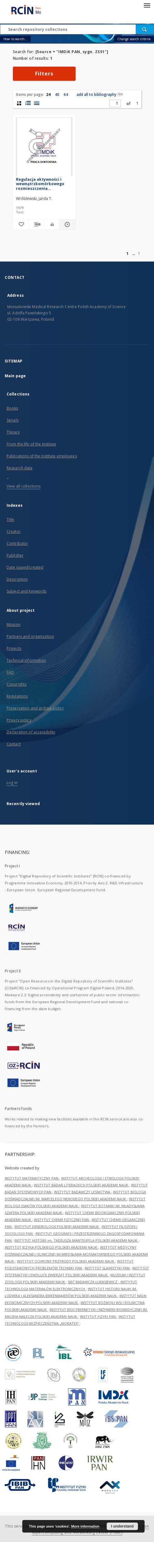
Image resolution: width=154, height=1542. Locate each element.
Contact (14, 744)
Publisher (15, 555)
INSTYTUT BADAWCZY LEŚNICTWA (82, 1192)
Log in (12, 782)
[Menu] (146, 5)
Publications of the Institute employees (42, 456)
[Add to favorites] (21, 224)
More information (85, 1526)
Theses (13, 432)
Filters (44, 73)
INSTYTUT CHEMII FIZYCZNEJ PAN (62, 1219)
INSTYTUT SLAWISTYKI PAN (107, 1268)
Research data (20, 468)
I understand (122, 1526)
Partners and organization (30, 636)
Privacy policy (19, 720)
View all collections (23, 486)
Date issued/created (25, 567)
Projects (14, 648)
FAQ (10, 672)
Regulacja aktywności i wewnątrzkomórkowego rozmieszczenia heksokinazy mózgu (40, 184)
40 (57, 94)
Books (12, 408)
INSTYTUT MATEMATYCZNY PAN (32, 1178)
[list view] (37, 103)
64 (66, 94)
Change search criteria (134, 39)
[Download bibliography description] (37, 224)
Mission (13, 624)
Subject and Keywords (26, 591)
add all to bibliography (100, 94)
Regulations (17, 696)
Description (17, 579)
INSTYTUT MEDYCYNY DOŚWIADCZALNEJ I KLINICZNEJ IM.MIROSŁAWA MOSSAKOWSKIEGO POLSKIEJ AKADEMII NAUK (76, 1254)
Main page (15, 376)
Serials (13, 420)
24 (48, 94)
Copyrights (16, 684)
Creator (14, 531)
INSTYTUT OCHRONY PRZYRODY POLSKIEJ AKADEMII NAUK (66, 1261)
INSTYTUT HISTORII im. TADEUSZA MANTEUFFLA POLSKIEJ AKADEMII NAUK (76, 1240)
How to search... (15, 39)
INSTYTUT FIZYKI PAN (98, 1316)
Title (10, 519)
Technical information (26, 660)
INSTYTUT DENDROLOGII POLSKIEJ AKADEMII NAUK (57, 1226)
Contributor (17, 543)
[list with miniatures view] (28, 103)
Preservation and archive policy (35, 708)
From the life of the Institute (31, 444)
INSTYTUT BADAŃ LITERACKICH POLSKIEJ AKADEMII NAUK (81, 1185)
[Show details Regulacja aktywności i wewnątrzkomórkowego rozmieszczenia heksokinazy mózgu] (66, 224)
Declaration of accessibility (31, 732)
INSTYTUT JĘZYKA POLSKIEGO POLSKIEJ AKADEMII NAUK (51, 1247)
